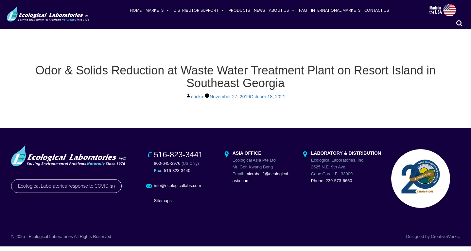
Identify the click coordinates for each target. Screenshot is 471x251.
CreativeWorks (445, 241)
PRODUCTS (239, 10)
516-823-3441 (178, 159)
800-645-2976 (167, 167)
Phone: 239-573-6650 (331, 185)
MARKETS (158, 10)
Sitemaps (163, 205)
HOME (136, 10)
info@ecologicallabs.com (177, 190)
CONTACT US (376, 10)
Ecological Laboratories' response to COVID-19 (66, 190)
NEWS (259, 10)
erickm (197, 101)
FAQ (303, 10)
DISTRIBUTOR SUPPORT (199, 10)
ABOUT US (282, 10)
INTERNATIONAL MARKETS (335, 10)
